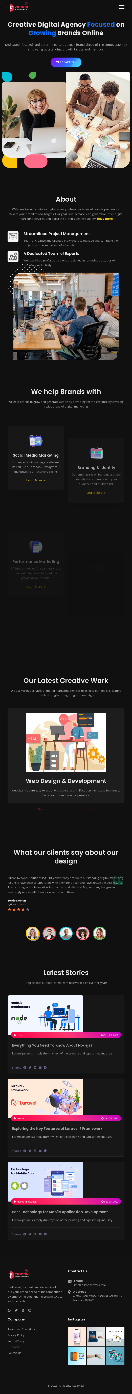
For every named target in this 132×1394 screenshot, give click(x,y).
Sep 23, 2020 (109, 1035)
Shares (16, 1067)
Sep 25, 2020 (109, 1201)
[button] (121, 7)
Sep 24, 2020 (109, 1118)
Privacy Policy (16, 1335)
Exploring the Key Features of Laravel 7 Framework (60, 1128)
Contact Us (14, 1353)
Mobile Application (25, 1201)
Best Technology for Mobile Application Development (63, 1211)
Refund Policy (16, 1341)
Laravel (19, 1118)
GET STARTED (68, 67)
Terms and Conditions (21, 1329)
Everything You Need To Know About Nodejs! (54, 1045)
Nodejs (19, 1035)
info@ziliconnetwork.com (90, 1285)
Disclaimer (14, 1347)
